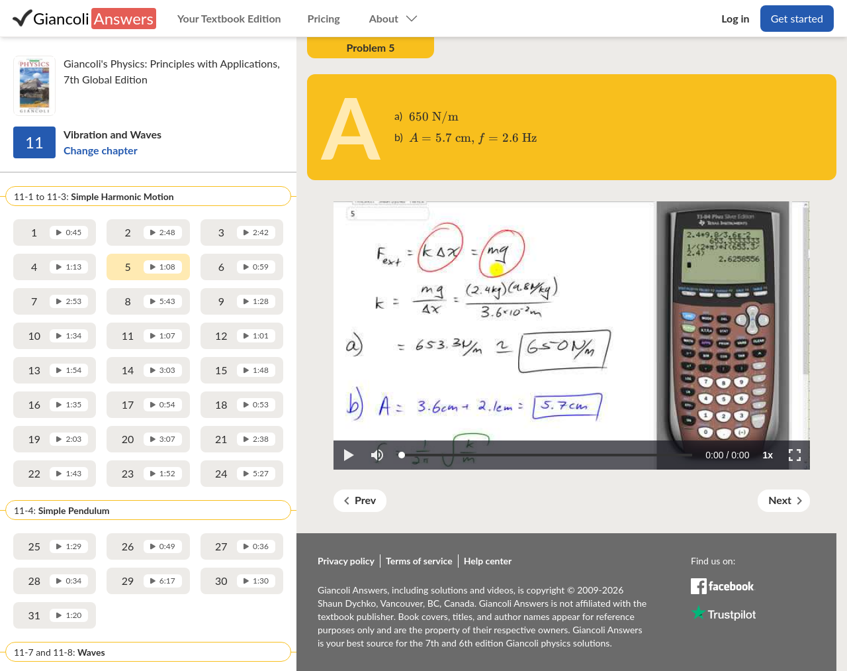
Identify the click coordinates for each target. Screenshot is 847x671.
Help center (488, 560)
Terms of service (419, 560)
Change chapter (101, 150)
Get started (797, 18)
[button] (348, 455)
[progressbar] (727, 455)
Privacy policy (346, 560)
